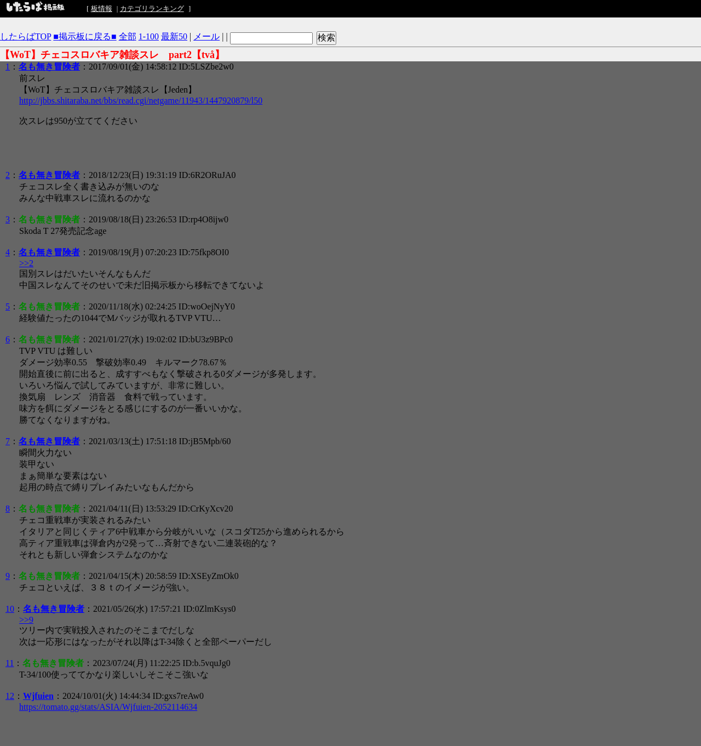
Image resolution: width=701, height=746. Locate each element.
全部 (127, 36)
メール (206, 36)
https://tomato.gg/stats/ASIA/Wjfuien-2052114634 (108, 706)
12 (9, 696)
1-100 (149, 36)
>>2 (26, 263)
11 (9, 663)
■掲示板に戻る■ (84, 36)
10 (9, 608)
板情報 (101, 8)
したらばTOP (25, 36)
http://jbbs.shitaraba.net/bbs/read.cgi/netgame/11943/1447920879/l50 (140, 100)
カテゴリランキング (152, 8)
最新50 (174, 36)
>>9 (26, 619)
